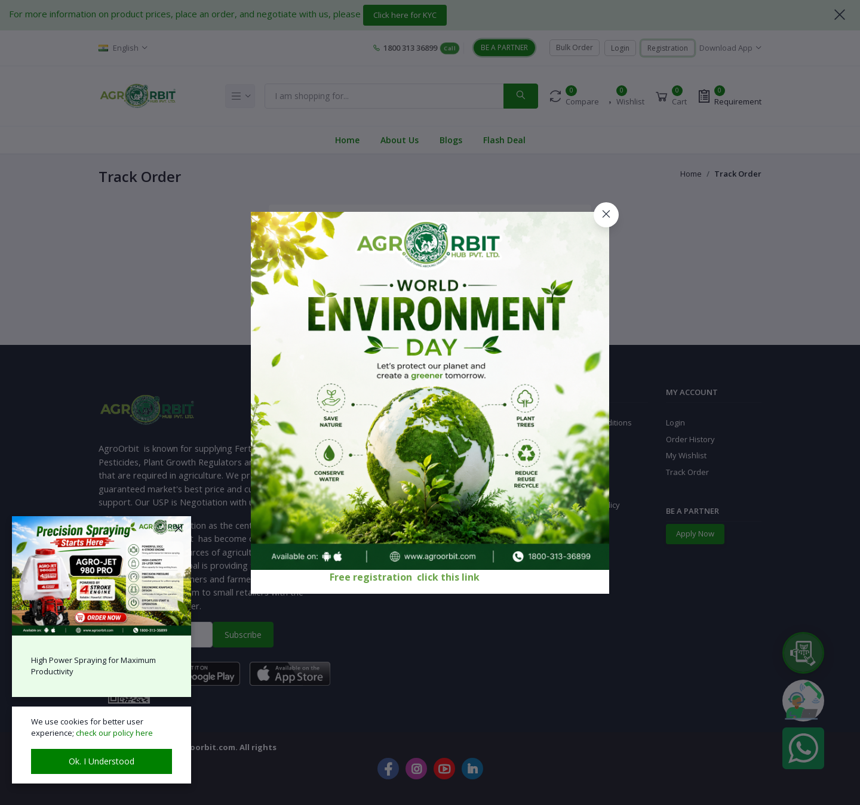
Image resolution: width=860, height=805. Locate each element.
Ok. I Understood (101, 761)
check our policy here (114, 732)
